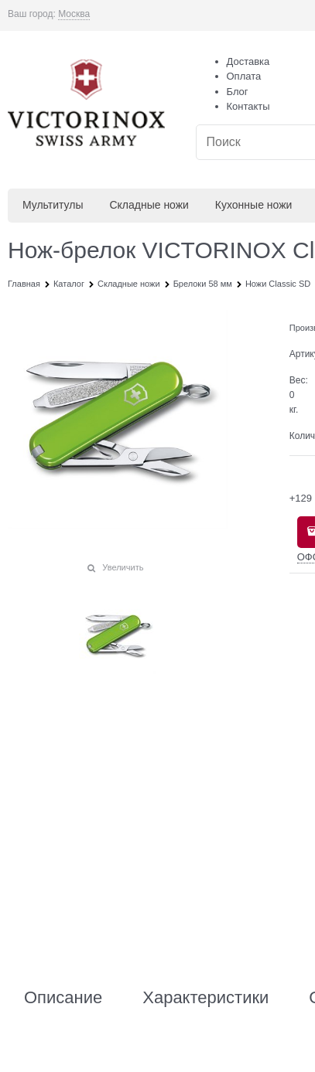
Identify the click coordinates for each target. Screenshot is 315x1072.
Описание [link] (63, 997)
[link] (74, 14)
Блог (237, 91)
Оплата (244, 76)
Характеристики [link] (205, 997)
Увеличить (122, 567)
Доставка (248, 61)
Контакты (248, 106)
